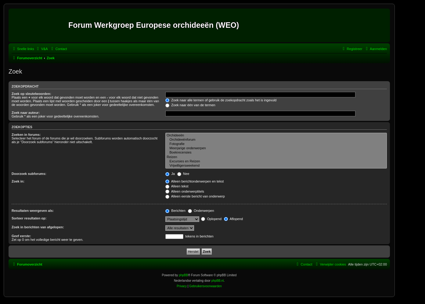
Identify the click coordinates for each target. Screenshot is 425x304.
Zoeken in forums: (26, 134)
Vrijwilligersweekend (276, 166)
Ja (170, 174)
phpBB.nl (217, 280)
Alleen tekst (176, 186)
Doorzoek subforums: (29, 174)
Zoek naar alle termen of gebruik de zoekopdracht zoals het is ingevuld (220, 100)
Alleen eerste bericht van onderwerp (195, 196)
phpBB (183, 275)
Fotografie (276, 144)
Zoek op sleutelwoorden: (31, 94)
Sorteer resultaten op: (29, 218)
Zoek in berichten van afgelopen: (38, 227)
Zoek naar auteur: (26, 112)
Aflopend (233, 219)
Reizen (276, 157)
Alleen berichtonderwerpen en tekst (194, 181)
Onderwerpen (201, 210)
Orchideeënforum (276, 140)
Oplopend (211, 219)
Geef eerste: (21, 236)
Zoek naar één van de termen (190, 105)
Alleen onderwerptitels (184, 191)
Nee (183, 174)
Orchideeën (276, 135)
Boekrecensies (276, 152)
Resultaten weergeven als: (33, 210)
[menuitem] (42, 48)
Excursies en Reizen (276, 161)
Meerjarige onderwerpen (276, 148)
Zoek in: (18, 181)
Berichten (175, 210)
